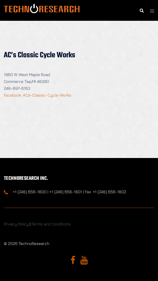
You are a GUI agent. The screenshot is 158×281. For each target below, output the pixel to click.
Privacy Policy (16, 224)
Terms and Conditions (51, 224)
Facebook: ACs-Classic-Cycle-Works (37, 95)
